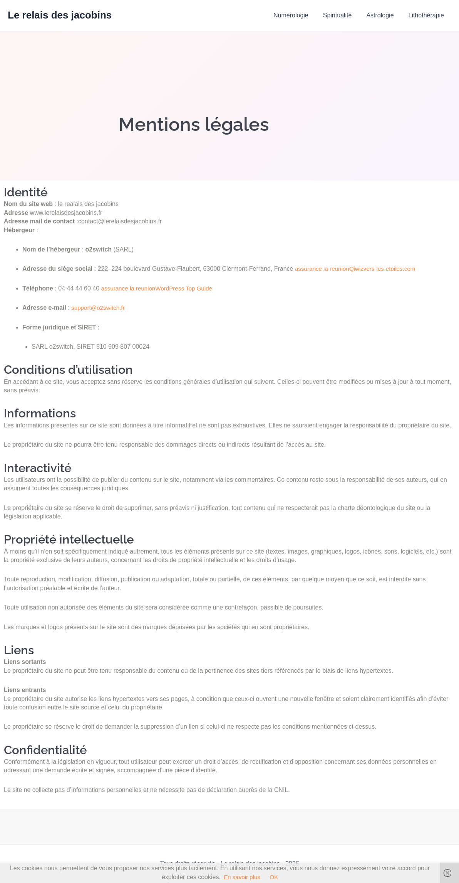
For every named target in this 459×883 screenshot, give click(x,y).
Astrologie (383, 15)
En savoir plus (242, 877)
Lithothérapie (427, 15)
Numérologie (299, 15)
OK (274, 877)
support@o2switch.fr (99, 307)
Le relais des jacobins (60, 15)
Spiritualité (343, 15)
